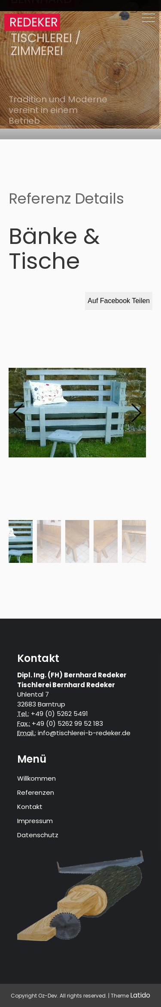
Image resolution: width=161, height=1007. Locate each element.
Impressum (35, 820)
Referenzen (35, 792)
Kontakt (30, 806)
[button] (136, 412)
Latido (140, 995)
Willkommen (36, 778)
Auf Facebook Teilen (119, 300)
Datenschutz (37, 834)
